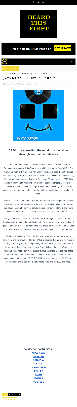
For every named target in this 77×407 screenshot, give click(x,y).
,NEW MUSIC (33, 83)
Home (5, 74)
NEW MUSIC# (14, 394)
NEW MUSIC (15, 74)
